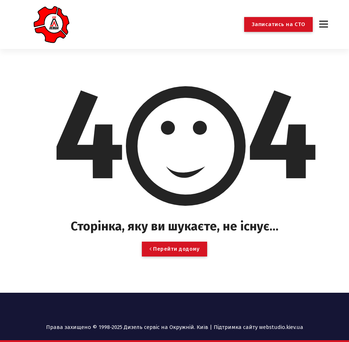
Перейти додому (174, 249)
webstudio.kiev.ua (281, 327)
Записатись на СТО (278, 24)
